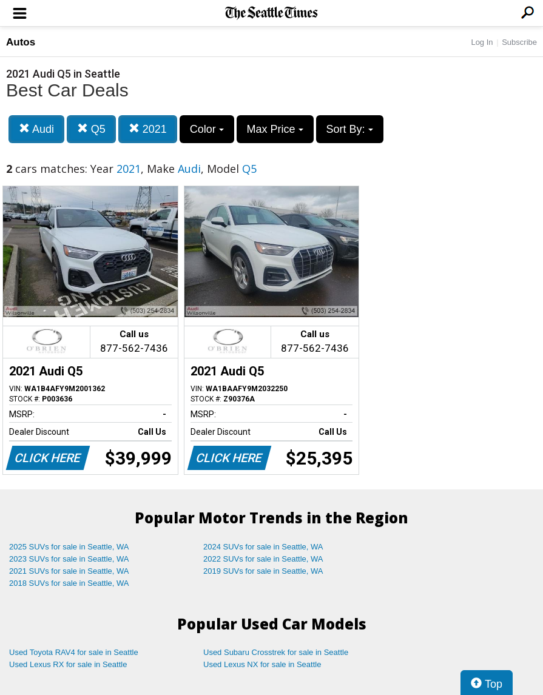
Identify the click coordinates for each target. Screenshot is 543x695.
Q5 (91, 129)
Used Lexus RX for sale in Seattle (68, 664)
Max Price (275, 129)
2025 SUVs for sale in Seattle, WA (69, 546)
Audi (36, 129)
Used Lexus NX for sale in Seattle (262, 664)
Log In (482, 42)
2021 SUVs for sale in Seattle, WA (69, 571)
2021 (148, 129)
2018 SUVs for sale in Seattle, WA (69, 583)
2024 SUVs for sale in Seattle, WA (263, 546)
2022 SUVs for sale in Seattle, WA (263, 558)
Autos (20, 42)
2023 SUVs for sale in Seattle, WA (69, 558)
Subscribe (519, 42)
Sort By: (349, 129)
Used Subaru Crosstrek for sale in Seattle (275, 652)
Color (207, 129)
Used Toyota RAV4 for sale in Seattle (73, 652)
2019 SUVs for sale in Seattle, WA (263, 571)
